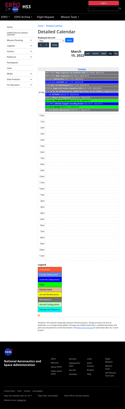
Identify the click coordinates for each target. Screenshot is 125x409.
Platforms (19, 58)
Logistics (19, 46)
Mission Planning (19, 41)
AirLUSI (57, 107)
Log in (103, 3)
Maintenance (58, 79)
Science (19, 52)
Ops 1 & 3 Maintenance (60, 85)
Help (89, 374)
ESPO (5, 17)
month (95, 53)
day (110, 53)
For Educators (19, 85)
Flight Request (45, 17)
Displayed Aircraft (46, 37)
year (88, 53)
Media (19, 74)
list (116, 53)
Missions (55, 362)
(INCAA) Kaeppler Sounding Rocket (69, 103)
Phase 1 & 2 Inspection (61, 97)
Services (72, 359)
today (54, 45)
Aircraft (72, 370)
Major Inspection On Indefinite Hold (70, 73)
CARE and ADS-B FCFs (62, 100)
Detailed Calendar (54, 25)
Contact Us (21, 400)
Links (9, 68)
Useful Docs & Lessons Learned (17, 33)
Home (10, 27)
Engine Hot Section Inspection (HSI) (67, 88)
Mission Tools (69, 17)
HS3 (26, 7)
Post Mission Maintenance (59, 110)
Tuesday (82, 69)
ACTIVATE (60, 82)
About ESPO (56, 367)
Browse (90, 370)
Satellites (73, 374)
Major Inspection (63, 76)
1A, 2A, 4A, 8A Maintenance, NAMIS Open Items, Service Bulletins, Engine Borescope (84, 91)
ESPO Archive (22, 17)
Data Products (19, 80)
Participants (12, 62)
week (103, 53)
